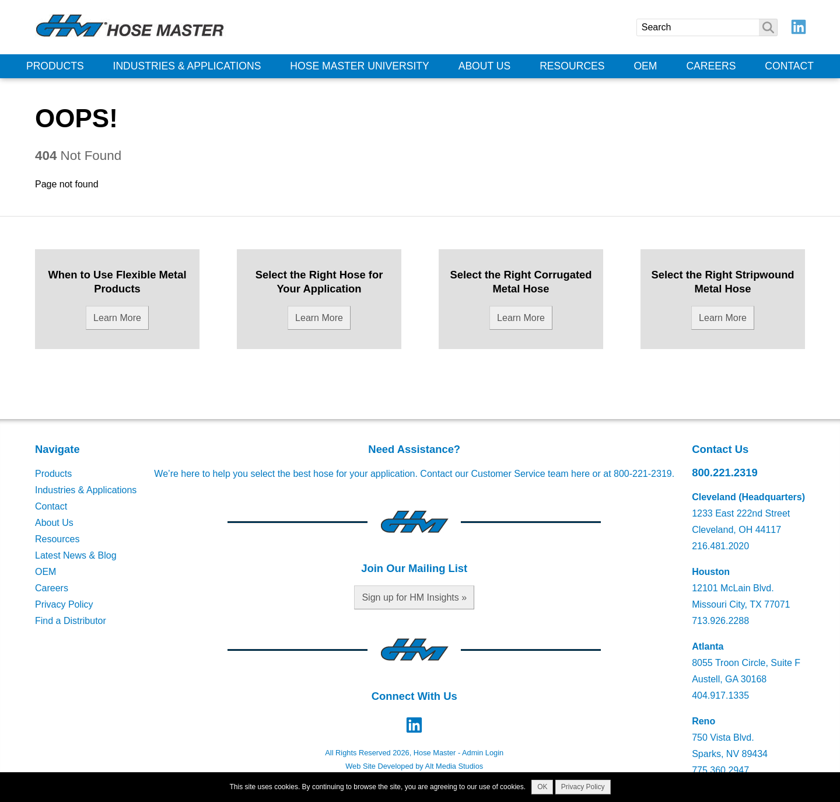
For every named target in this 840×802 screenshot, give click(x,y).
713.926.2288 (720, 621)
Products (55, 66)
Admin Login (482, 752)
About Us (485, 66)
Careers (711, 66)
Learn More (117, 318)
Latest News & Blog (76, 555)
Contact (789, 66)
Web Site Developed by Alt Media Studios (414, 766)
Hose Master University (359, 66)
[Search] (707, 27)
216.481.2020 (720, 546)
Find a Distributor (70, 621)
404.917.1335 (720, 695)
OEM (645, 66)
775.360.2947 (720, 770)
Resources (572, 66)
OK (542, 787)
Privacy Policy (64, 604)
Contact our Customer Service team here (505, 474)
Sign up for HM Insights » (414, 597)
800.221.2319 (725, 472)
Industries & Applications (187, 66)
